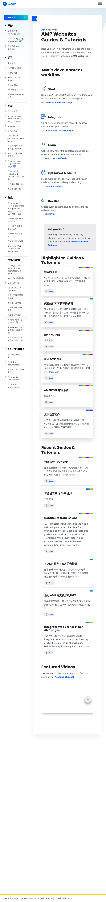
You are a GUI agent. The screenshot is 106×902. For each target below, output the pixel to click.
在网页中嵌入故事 (15, 238)
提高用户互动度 (14, 300)
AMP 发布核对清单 (16, 275)
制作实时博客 (15, 184)
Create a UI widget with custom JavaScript (16, 175)
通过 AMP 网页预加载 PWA (16, 227)
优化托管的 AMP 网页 (16, 306)
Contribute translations (13, 380)
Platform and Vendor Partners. (71, 241)
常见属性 (11, 63)
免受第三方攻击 (14, 312)
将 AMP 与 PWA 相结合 (16, 95)
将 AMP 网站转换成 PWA (16, 318)
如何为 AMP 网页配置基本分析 (16, 333)
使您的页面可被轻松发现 (15, 294)
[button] (100, 4)
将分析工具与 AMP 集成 (16, 365)
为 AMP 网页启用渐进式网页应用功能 (16, 326)
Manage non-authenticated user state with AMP (14, 266)
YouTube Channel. (64, 673)
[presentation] (87, 696)
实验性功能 (12, 72)
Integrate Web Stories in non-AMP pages (14, 246)
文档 (43, 29)
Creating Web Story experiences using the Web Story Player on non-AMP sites (16, 208)
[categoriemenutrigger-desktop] (38, 18)
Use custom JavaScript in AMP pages (15, 138)
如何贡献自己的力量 (15, 350)
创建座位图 (14, 189)
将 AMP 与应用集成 (16, 233)
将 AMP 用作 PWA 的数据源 (15, 220)
